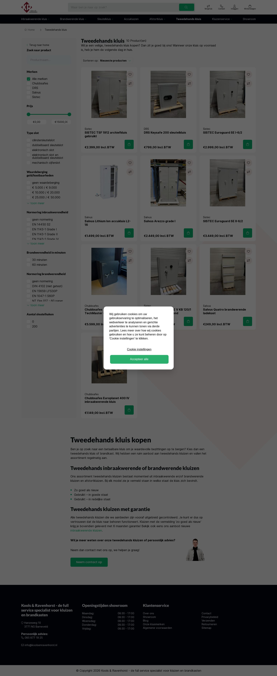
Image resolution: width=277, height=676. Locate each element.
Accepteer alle (139, 359)
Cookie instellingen (139, 349)
